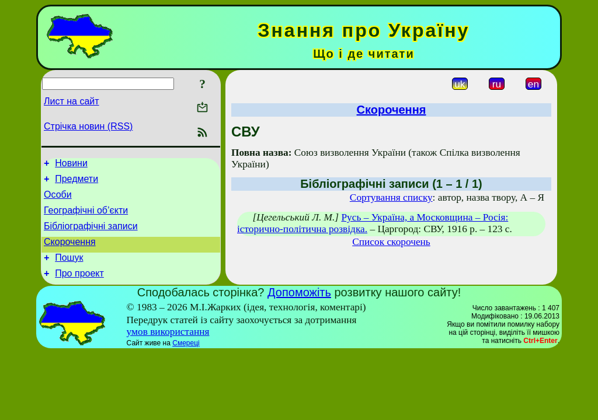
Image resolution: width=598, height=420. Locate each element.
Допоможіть (299, 306)
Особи (58, 200)
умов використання (168, 345)
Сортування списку (391, 197)
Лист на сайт (71, 101)
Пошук (69, 270)
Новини (71, 165)
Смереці (185, 357)
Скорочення (70, 252)
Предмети (76, 182)
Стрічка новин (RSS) (88, 126)
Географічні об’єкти (86, 217)
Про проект (79, 287)
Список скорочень (391, 241)
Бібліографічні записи (91, 235)
